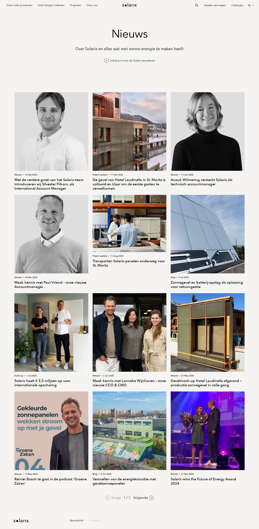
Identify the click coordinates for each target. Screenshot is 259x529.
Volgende (143, 498)
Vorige (113, 498)
